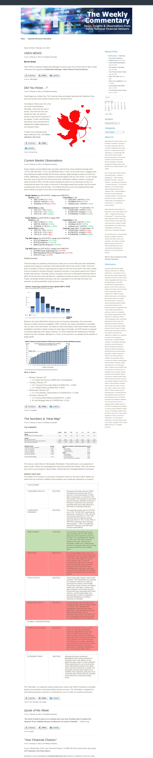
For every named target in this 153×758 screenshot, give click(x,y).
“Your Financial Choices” (40, 740)
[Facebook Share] (30, 75)
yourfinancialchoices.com (57, 756)
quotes (32, 731)
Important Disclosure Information (39, 39)
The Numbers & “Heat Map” (42, 418)
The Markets (33, 410)
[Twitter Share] (43, 75)
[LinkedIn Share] (54, 75)
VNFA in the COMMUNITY (116, 81)
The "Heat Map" (34, 702)
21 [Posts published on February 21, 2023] (108, 109)
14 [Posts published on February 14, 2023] (108, 107)
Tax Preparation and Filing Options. (37, 751)
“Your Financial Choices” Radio (117, 72)
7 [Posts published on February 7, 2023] (108, 106)
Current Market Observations (43, 160)
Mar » (110, 114)
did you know (33, 152)
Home (23, 39)
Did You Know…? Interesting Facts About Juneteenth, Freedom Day (117, 58)
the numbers (43, 702)
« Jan (106, 114)
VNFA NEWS (32, 53)
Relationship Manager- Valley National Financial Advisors (66, 69)
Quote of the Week (36, 710)
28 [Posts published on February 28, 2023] (108, 110)
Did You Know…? (35, 87)
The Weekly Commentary (50, 57)
